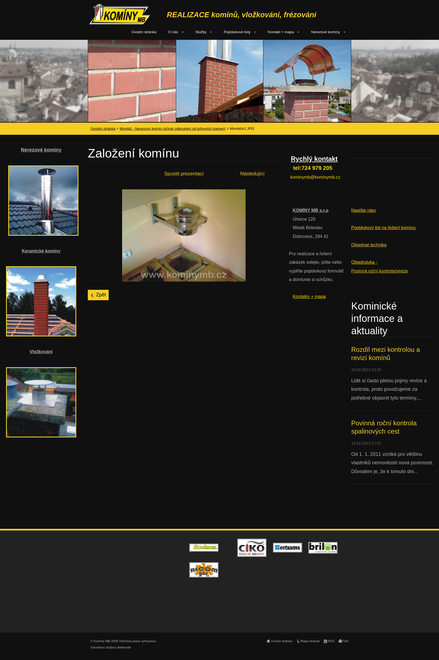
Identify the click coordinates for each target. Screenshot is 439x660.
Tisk (345, 641)
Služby (201, 32)
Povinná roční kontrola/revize (379, 271)
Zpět (101, 294)
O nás (173, 32)
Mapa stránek (310, 641)
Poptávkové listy (237, 32)
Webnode (124, 647)
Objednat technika (369, 245)
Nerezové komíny (325, 32)
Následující (252, 173)
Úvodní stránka (143, 32)
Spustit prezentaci (183, 173)
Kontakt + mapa (281, 32)
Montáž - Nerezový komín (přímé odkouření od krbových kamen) (173, 129)
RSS (331, 641)
